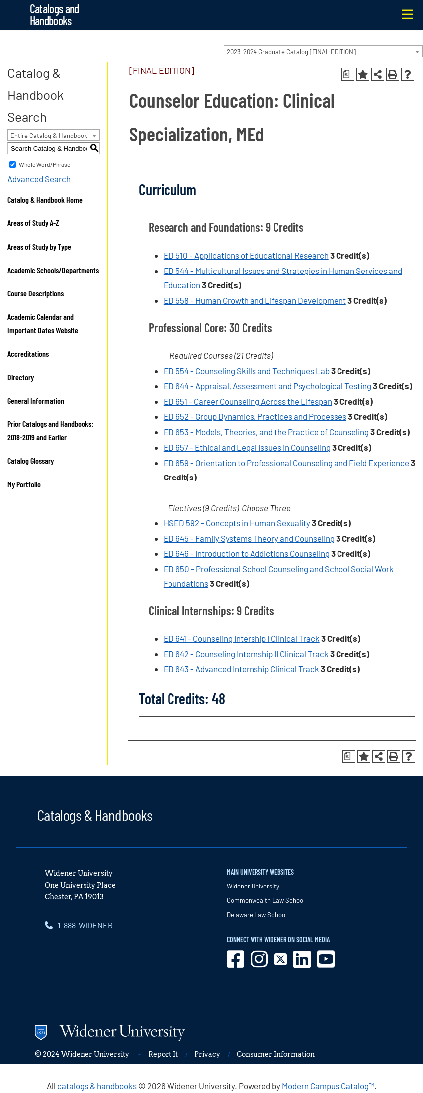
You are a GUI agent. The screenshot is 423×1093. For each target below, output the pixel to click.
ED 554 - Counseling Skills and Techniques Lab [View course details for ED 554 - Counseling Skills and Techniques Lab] (247, 371)
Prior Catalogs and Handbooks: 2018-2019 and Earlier (50, 430)
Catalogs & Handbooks (95, 814)
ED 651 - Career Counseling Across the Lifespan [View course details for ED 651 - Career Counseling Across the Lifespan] (248, 401)
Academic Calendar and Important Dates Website (42, 323)
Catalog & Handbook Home (45, 199)
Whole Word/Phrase (44, 164)
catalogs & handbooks (97, 1086)
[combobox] (323, 51)
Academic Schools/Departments (53, 269)
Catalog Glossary (30, 460)
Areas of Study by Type (39, 246)
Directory (20, 377)
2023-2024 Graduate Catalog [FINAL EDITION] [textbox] (291, 52)
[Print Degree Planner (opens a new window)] (347, 74)
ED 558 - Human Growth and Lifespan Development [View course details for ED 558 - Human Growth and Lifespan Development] (255, 300)
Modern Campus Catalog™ (328, 1086)
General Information (35, 400)
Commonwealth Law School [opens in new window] (266, 900)
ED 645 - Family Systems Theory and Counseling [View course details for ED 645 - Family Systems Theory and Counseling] (249, 538)
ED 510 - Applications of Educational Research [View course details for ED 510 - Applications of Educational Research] (246, 255)
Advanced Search (39, 179)
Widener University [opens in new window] (253, 886)
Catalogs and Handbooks (54, 14)
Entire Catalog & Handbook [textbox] (48, 135)
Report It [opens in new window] (163, 1054)
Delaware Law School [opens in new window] (257, 915)
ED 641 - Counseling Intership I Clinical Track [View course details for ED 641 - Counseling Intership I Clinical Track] (242, 638)
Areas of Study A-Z (33, 222)
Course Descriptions (35, 293)
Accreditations (28, 353)
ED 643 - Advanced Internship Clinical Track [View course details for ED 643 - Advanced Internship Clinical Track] (241, 669)
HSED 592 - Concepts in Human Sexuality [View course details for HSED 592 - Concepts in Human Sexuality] (237, 523)
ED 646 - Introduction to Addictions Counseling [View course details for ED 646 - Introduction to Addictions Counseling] (247, 553)
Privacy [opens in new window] (207, 1054)
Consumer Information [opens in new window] (276, 1054)
